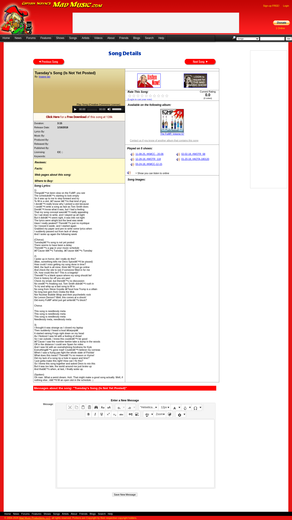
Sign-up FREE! (271, 5)
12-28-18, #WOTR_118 (148, 159)
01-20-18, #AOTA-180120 (195, 159)
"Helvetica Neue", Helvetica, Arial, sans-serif (149, 407)
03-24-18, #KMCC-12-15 (148, 164)
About (110, 38)
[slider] (92, 109)
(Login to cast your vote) (139, 99)
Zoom (159, 414)
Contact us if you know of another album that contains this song (164, 140)
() (63, 152)
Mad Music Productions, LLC (34, 518)
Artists (85, 38)
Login (286, 5)
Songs (73, 38)
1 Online (280, 28)
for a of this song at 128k (79, 117)
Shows (60, 38)
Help (161, 38)
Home (6, 38)
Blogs (136, 38)
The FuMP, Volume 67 (172, 133)
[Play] (75, 109)
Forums (31, 38)
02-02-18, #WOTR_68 (193, 154)
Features (46, 38)
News (18, 38)
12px (164, 407)
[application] (98, 109)
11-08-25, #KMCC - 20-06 (149, 154)
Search (149, 38)
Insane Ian (44, 76)
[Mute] (109, 109)
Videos (98, 38)
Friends (123, 38)
